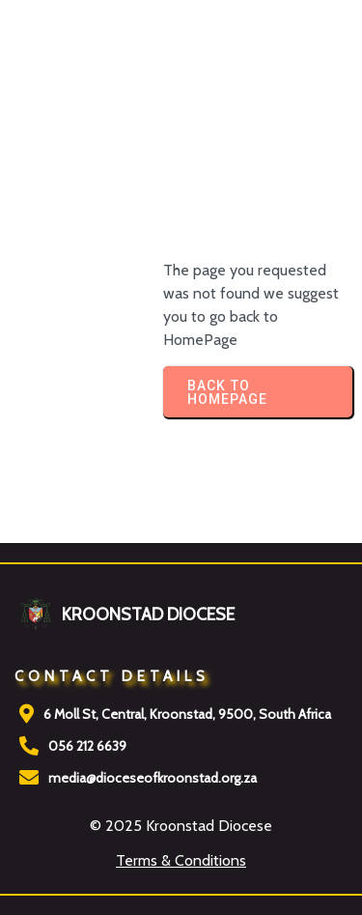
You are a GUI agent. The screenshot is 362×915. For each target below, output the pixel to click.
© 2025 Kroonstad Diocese (181, 825)
